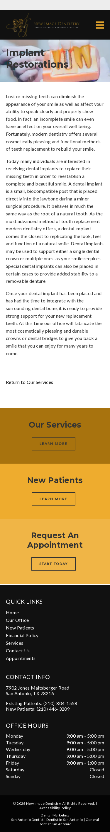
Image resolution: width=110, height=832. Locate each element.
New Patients (20, 627)
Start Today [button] (53, 564)
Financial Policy (22, 635)
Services (14, 643)
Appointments (20, 658)
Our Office (17, 620)
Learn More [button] (53, 443)
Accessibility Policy (55, 808)
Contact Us (18, 650)
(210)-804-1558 (60, 703)
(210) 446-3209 (53, 709)
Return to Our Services (29, 382)
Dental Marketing (55, 815)
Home (12, 612)
